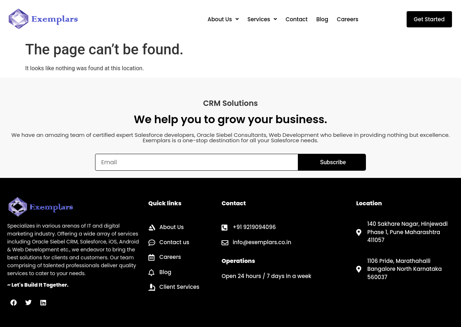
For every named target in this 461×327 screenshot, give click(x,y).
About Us (223, 19)
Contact (297, 19)
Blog (322, 19)
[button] (223, 19)
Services (262, 19)
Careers (347, 19)
